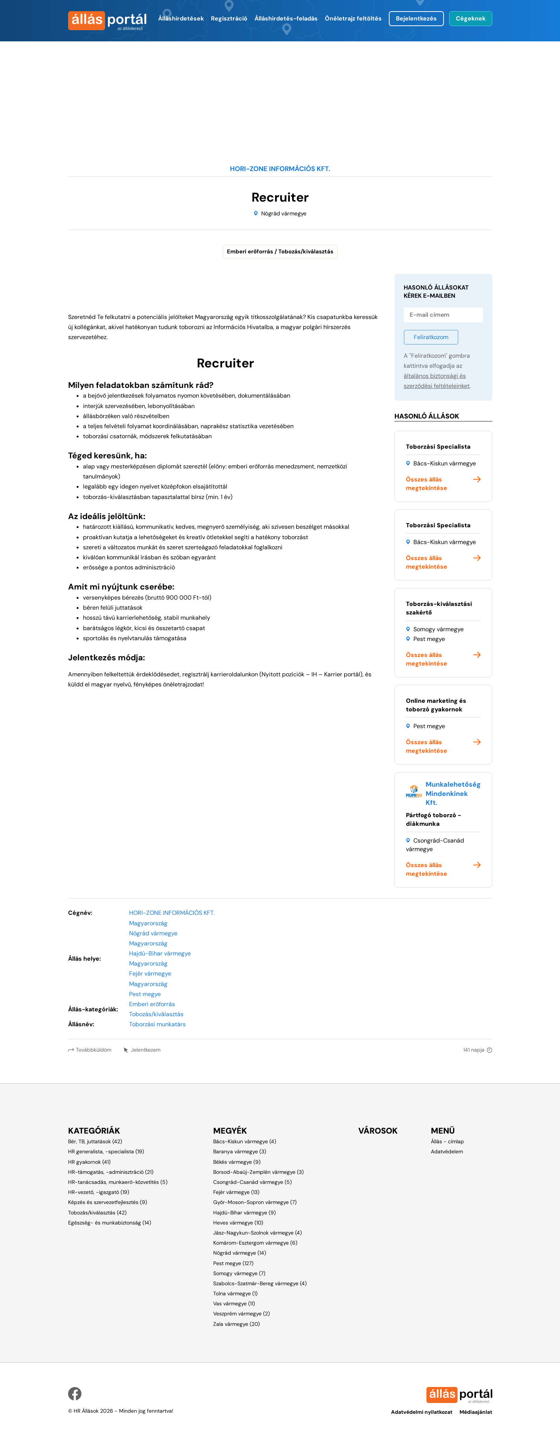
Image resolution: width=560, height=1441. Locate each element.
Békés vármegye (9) (236, 1162)
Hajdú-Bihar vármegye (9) (244, 1212)
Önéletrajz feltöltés (353, 18)
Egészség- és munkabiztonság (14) (109, 1222)
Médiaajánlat (476, 1412)
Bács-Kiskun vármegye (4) (244, 1141)
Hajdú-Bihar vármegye (160, 953)
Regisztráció (229, 18)
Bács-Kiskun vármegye (444, 463)
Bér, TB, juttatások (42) (95, 1141)
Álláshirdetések (181, 18)
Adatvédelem (447, 1151)
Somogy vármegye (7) (239, 1273)
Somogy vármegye (438, 629)
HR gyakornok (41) (89, 1162)
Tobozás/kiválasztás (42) (97, 1212)
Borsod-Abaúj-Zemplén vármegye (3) (258, 1172)
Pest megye (429, 639)
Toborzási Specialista (438, 447)
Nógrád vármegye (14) (239, 1252)
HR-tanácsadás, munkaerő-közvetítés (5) (117, 1182)
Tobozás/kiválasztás (156, 1014)
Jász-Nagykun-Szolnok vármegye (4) (257, 1232)
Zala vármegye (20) (236, 1324)
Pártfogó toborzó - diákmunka (433, 819)
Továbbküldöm (93, 1049)
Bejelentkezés (416, 18)
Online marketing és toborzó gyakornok (436, 705)
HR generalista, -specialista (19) (106, 1151)
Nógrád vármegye (284, 213)
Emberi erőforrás (152, 1004)
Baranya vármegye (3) (239, 1151)
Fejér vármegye (150, 973)
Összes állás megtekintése (426, 483)
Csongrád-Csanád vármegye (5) (252, 1182)
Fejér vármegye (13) (236, 1192)
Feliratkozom (431, 337)
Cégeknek (471, 18)
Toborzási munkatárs (157, 1024)
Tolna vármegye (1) (235, 1293)
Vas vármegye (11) (234, 1303)
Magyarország (148, 923)
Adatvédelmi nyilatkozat (421, 1412)
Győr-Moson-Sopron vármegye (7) (255, 1202)
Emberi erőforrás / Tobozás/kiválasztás (280, 251)
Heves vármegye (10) (238, 1222)
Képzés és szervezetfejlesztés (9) (107, 1202)
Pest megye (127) (233, 1263)
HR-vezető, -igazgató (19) (98, 1192)
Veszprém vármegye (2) (241, 1313)
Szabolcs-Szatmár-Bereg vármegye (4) (260, 1283)
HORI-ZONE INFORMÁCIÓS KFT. (171, 913)
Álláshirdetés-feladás (286, 18)
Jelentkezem (146, 1049)
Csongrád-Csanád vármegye (435, 845)
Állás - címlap (447, 1141)
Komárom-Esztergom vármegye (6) (255, 1242)
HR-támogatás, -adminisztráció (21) (110, 1172)
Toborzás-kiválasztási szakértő (439, 608)
